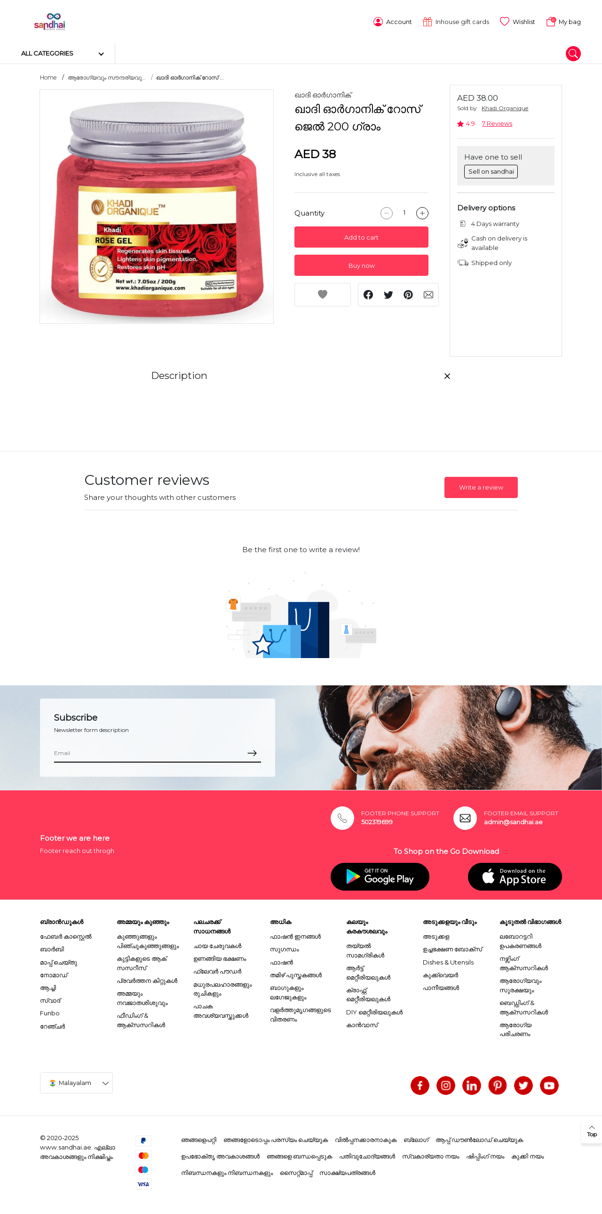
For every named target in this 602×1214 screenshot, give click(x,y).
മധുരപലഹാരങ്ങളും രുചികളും (222, 987)
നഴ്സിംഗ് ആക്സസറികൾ (523, 961)
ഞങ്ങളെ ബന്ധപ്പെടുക (299, 1154)
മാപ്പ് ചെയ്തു (58, 960)
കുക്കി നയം (527, 1154)
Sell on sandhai (491, 169)
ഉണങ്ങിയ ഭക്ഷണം (219, 957)
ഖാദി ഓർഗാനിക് (322, 93)
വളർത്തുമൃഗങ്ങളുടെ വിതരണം (300, 1012)
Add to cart (361, 235)
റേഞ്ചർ (52, 1024)
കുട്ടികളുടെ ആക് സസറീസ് (141, 961)
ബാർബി (52, 947)
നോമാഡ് (53, 973)
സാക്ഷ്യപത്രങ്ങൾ (347, 1170)
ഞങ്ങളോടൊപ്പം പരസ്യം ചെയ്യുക (275, 1138)
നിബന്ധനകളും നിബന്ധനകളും (227, 1170)
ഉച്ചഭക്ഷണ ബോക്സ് (452, 947)
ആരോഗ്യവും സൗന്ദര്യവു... (107, 76)
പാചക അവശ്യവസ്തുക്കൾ (220, 1009)
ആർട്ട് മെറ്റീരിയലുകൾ (368, 970)
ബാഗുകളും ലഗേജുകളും (288, 990)
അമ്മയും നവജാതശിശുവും (142, 996)
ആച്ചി (48, 986)
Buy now (362, 263)
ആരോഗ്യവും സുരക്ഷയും (520, 983)
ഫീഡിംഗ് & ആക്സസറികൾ (141, 1018)
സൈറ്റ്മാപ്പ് (296, 1170)
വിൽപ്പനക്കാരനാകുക (365, 1138)
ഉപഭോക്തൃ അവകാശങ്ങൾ (220, 1154)
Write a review (481, 485)
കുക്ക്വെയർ (440, 973)
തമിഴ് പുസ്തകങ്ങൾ (296, 973)
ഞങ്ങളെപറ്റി (198, 1138)
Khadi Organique (505, 106)
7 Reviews (497, 122)
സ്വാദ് (50, 999)
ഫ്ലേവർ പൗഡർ (217, 969)
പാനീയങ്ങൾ (441, 986)
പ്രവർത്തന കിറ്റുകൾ (147, 979)
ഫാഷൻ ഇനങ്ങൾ (295, 935)
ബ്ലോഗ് (416, 1138)
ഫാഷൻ (281, 960)
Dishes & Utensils (448, 960)
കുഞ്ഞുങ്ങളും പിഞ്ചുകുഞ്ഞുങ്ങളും (148, 939)
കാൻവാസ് (362, 1023)
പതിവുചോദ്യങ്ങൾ (367, 1154)
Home (48, 76)
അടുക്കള (436, 935)
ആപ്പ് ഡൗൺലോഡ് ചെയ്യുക (479, 1138)
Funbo (50, 1011)
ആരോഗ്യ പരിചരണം (515, 1027)
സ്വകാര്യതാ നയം (430, 1154)
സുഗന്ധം (284, 947)
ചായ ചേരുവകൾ (217, 944)
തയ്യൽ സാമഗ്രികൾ (365, 949)
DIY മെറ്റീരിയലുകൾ (374, 1010)
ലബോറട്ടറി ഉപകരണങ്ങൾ (520, 939)
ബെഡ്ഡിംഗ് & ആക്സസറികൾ (523, 1005)
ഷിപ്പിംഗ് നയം (485, 1154)
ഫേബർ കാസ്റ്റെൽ (65, 935)
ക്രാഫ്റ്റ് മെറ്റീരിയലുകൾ (368, 992)
